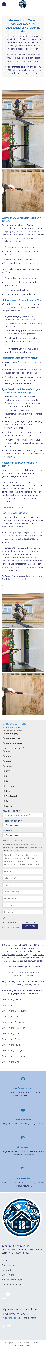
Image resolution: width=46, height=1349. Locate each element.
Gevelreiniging (8, 1275)
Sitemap (28, 1346)
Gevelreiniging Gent (10, 1016)
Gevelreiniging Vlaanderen (13, 1056)
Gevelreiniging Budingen (12, 1050)
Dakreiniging (7, 1270)
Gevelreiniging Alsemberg (13, 1022)
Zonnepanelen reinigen (12, 1279)
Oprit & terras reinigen (12, 1284)
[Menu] (4, 4)
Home (4, 1260)
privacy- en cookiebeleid (13, 927)
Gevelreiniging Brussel (11, 1039)
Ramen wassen (9, 1265)
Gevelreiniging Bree (10, 1005)
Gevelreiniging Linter (11, 1062)
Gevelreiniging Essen (11, 1033)
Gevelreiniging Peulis (11, 1045)
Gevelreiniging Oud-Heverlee (14, 1011)
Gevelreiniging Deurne (11, 999)
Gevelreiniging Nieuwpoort (13, 1028)
